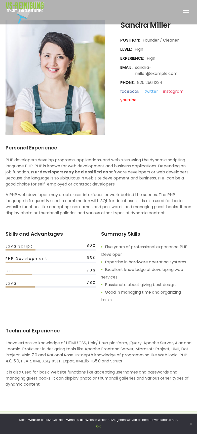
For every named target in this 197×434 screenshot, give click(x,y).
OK (98, 426)
